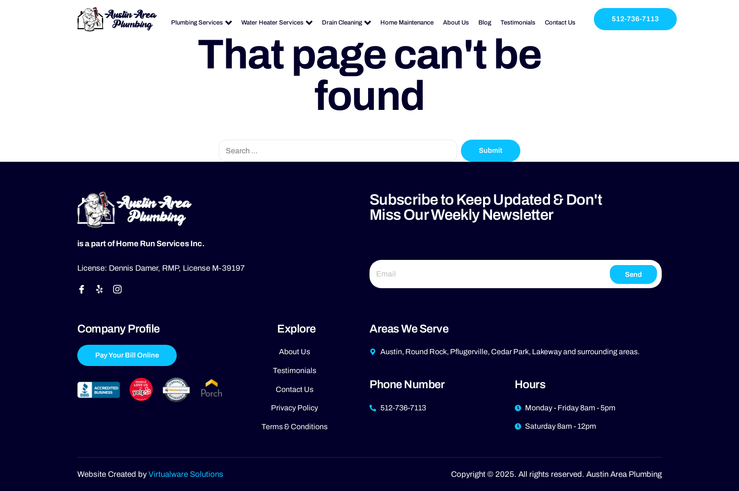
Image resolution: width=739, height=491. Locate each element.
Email (381, 247)
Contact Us (560, 22)
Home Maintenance (407, 22)
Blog (484, 22)
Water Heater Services (276, 22)
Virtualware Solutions (185, 474)
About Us (456, 22)
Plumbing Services (201, 22)
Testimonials (518, 22)
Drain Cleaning (346, 22)
